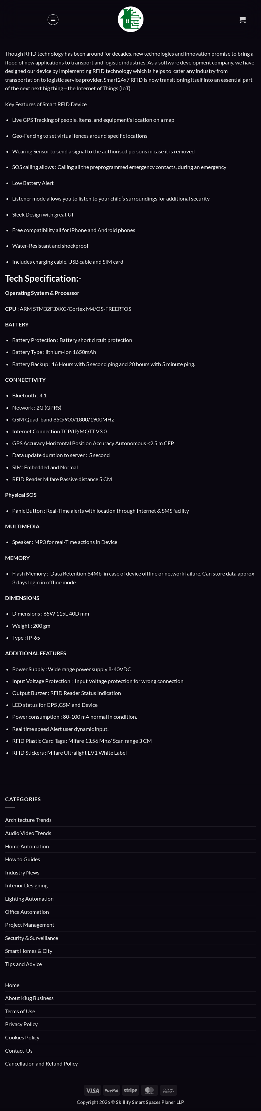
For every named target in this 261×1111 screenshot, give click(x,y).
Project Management (29, 924)
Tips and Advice (23, 964)
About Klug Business (29, 998)
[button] (53, 19)
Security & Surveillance (31, 938)
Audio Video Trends (28, 833)
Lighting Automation (29, 898)
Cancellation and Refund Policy (41, 1063)
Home (12, 985)
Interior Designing (26, 885)
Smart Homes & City (28, 950)
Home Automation (27, 846)
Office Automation (27, 911)
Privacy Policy (21, 1024)
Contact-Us (19, 1050)
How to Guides (22, 859)
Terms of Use (20, 1011)
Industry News (22, 872)
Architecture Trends (28, 819)
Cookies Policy (22, 1037)
